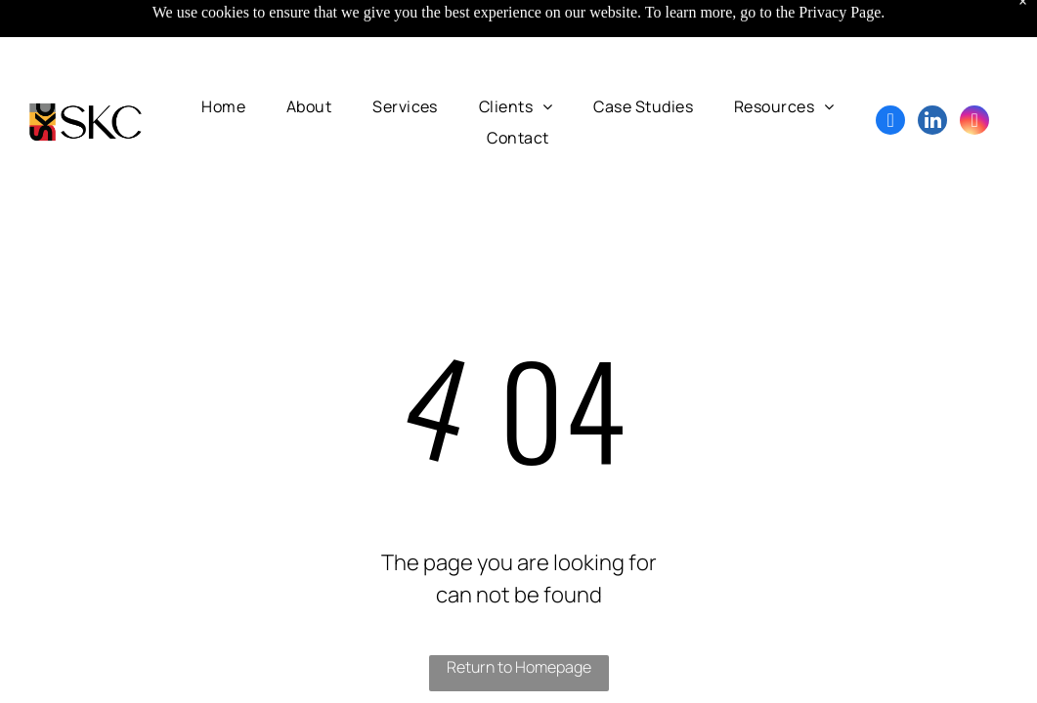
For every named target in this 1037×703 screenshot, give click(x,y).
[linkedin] (932, 122)
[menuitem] (223, 106)
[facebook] (890, 122)
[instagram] (974, 122)
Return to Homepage (519, 667)
